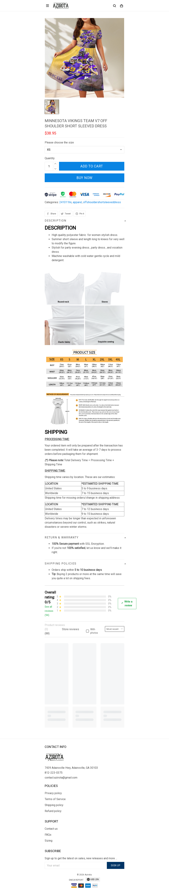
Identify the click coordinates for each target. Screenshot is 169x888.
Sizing (48, 832)
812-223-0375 (54, 764)
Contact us (51, 820)
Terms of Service (55, 791)
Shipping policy (54, 797)
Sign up (115, 857)
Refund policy (53, 803)
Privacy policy (53, 785)
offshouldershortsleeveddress (102, 202)
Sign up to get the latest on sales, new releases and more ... (81, 850)
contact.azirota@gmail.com (61, 769)
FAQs (48, 826)
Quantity (50, 158)
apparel (77, 202)
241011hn (65, 202)
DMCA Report (76, 872)
